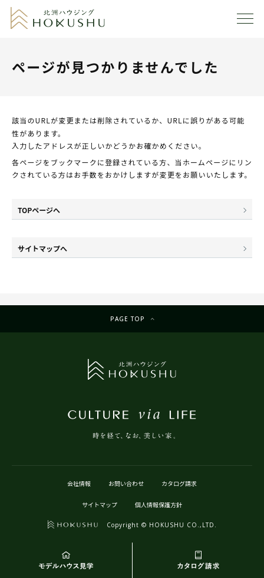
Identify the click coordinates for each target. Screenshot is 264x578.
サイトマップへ (42, 248)
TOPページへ (39, 210)
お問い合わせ (126, 483)
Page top (127, 319)
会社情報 (79, 483)
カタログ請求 (179, 483)
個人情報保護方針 (158, 504)
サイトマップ (99, 504)
